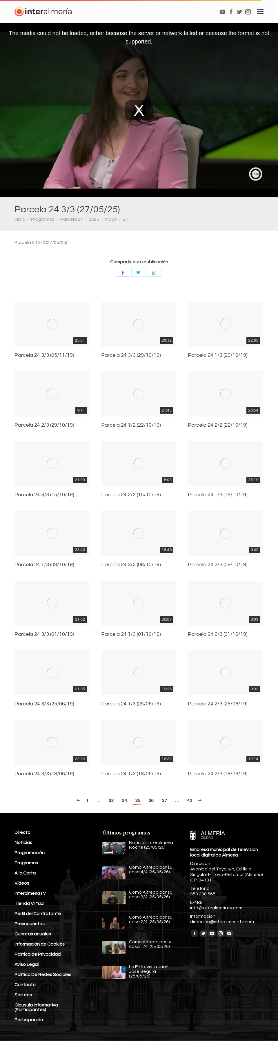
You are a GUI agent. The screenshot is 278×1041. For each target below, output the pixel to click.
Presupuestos (29, 923)
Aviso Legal (26, 964)
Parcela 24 (71, 219)
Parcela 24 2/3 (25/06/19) (218, 704)
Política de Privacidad (37, 954)
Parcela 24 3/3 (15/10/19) (44, 494)
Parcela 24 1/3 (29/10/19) (218, 355)
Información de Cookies (39, 944)
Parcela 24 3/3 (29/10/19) (131, 355)
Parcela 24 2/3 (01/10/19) (218, 634)
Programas (42, 219)
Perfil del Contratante (37, 913)
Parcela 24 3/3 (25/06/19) (44, 704)
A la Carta (25, 873)
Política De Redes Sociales (42, 974)
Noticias (23, 842)
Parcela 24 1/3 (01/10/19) (131, 634)
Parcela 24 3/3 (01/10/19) (44, 634)
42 (189, 800)
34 (124, 800)
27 (125, 219)
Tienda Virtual (29, 903)
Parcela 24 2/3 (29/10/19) (44, 425)
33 (111, 800)
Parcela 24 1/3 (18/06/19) (131, 773)
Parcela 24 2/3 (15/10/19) (131, 494)
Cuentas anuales (32, 934)
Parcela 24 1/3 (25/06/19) (131, 704)
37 (164, 800)
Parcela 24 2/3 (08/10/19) (218, 564)
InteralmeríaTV (30, 893)
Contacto (25, 984)
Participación (28, 1020)
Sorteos (23, 995)
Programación (29, 852)
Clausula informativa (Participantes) (36, 1007)
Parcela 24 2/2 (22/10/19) (218, 425)
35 (137, 800)
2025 (94, 219)
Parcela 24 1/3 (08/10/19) (44, 564)
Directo (22, 832)
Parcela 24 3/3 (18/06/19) (44, 773)
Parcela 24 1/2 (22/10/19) (131, 425)
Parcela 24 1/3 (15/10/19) (218, 494)
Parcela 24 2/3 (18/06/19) (218, 773)
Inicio (19, 219)
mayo (111, 219)
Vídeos (21, 883)
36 (151, 800)
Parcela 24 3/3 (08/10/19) (131, 564)
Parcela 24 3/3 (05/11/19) (44, 355)
